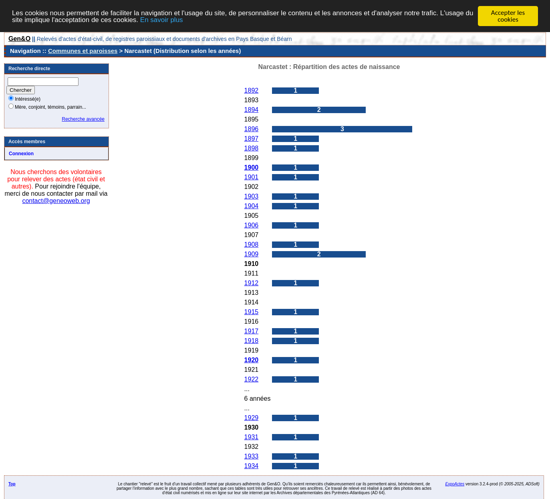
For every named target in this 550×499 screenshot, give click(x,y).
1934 (251, 465)
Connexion (21, 153)
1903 (251, 196)
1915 (251, 311)
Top (12, 484)
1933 (251, 456)
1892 (251, 90)
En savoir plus (161, 19)
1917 (251, 331)
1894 (251, 109)
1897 (251, 138)
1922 (251, 379)
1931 (251, 437)
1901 (251, 177)
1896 (251, 129)
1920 (251, 360)
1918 (251, 340)
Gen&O (19, 38)
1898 (251, 148)
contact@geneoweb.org (56, 200)
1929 (251, 417)
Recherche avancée (83, 119)
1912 (251, 283)
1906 (251, 225)
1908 (251, 244)
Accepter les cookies (508, 16)
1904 (251, 206)
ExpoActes (454, 484)
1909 (251, 254)
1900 (251, 167)
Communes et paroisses (82, 50)
